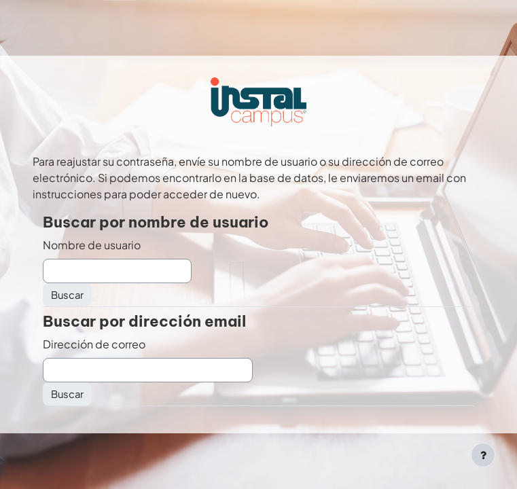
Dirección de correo (94, 344)
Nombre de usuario (92, 245)
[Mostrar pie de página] (483, 455)
